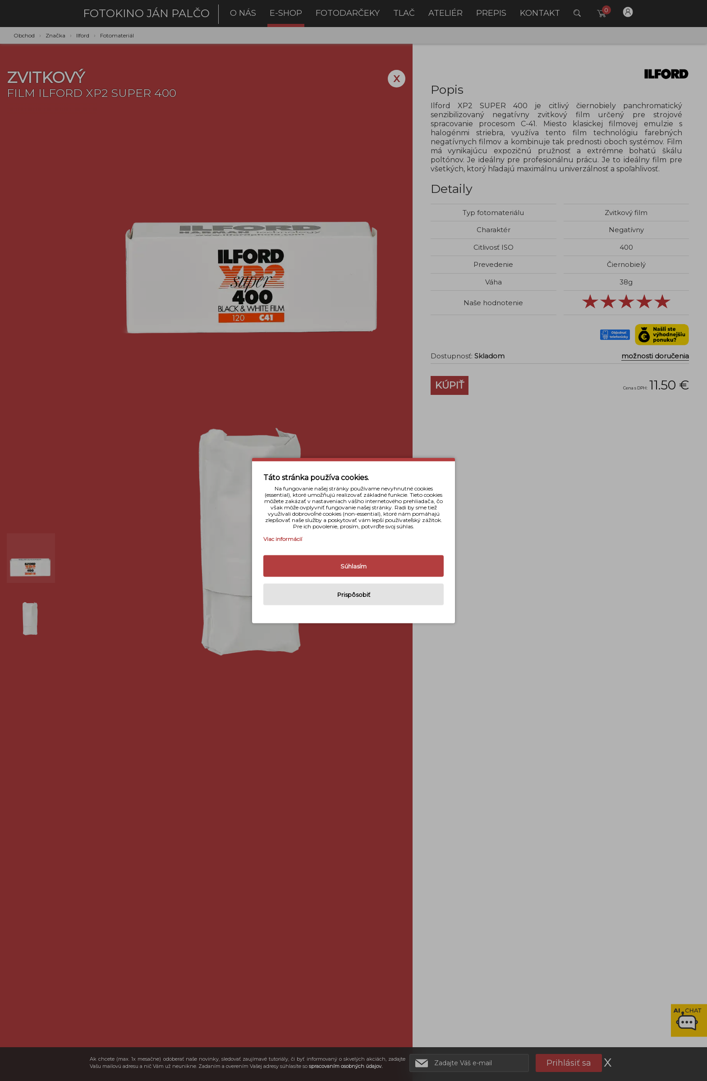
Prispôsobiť (353, 594)
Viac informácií (282, 539)
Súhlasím (353, 566)
